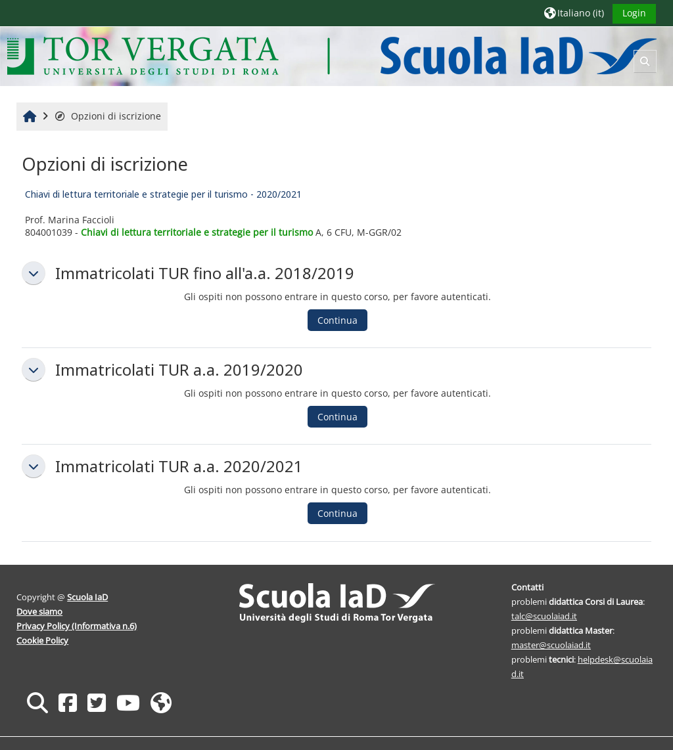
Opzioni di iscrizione (107, 116)
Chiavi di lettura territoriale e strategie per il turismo (197, 232)
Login (634, 13)
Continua (337, 320)
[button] (574, 13)
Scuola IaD (87, 597)
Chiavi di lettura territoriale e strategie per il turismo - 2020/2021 (163, 194)
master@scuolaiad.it (551, 645)
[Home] (332, 55)
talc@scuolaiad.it (544, 616)
